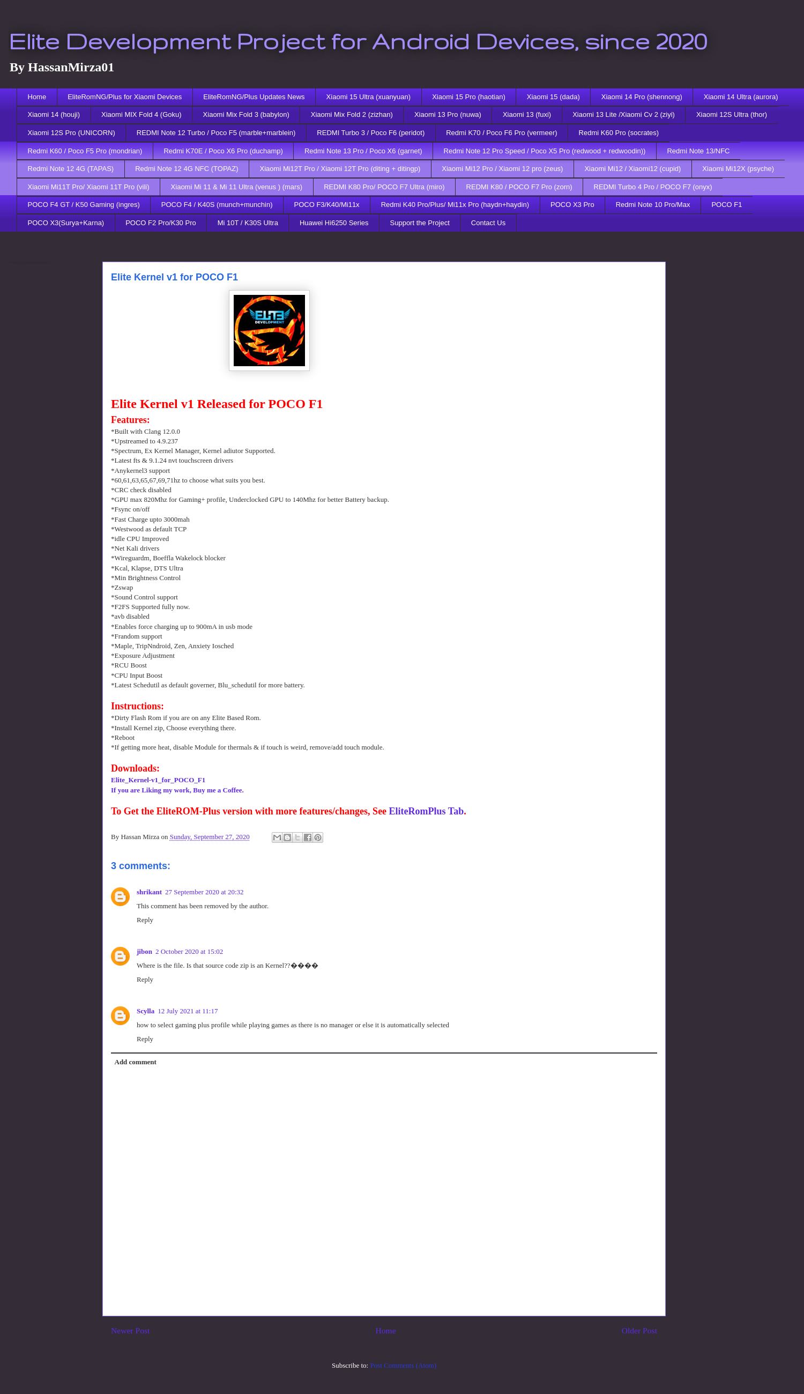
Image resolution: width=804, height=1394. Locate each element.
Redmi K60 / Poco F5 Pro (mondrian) (85, 151)
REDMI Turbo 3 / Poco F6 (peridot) (371, 133)
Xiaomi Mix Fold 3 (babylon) (246, 114)
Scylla (145, 1011)
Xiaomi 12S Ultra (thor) (731, 114)
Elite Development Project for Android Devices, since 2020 (358, 41)
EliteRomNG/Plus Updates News (253, 97)
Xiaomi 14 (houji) (54, 114)
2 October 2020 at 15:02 (189, 951)
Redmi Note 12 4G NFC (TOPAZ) (186, 169)
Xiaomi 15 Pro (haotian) (468, 97)
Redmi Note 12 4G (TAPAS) (71, 169)
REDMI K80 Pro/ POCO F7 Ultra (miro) (384, 187)
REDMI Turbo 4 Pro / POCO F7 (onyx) (653, 187)
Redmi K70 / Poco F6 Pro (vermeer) (501, 133)
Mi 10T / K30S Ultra (248, 223)
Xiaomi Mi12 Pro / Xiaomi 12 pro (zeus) (502, 169)
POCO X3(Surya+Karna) (66, 223)
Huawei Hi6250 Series (334, 223)
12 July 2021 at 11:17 (188, 1011)
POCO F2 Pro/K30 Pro (160, 223)
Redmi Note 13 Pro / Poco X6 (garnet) (363, 151)
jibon (144, 951)
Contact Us (488, 223)
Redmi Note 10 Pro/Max (653, 205)
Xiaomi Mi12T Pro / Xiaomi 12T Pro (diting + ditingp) (340, 169)
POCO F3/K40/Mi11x (327, 205)
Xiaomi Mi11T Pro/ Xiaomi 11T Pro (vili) (89, 187)
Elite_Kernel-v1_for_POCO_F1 (158, 780)
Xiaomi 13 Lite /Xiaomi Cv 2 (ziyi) (623, 114)
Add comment (136, 1062)
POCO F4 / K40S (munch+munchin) (217, 205)
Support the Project (420, 223)
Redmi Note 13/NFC (698, 151)
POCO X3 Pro (572, 205)
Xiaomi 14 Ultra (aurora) (741, 97)
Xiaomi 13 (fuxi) (527, 114)
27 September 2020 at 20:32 (204, 892)
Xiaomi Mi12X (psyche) (738, 169)
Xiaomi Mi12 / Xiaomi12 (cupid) (632, 169)
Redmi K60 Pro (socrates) (619, 133)
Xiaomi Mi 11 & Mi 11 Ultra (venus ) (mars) (237, 187)
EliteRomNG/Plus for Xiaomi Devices (125, 97)
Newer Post (130, 1330)
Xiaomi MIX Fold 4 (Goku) (141, 114)
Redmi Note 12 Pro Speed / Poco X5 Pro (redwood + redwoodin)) (545, 151)
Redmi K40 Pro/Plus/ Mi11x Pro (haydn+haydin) (455, 205)
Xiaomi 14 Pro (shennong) (641, 97)
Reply (145, 920)
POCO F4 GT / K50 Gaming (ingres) (84, 205)
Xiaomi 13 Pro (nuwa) (447, 114)
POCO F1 (726, 205)
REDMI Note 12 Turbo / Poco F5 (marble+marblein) (216, 133)
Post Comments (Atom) (403, 1365)
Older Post (639, 1330)
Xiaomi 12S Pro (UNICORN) (71, 133)
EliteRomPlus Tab (426, 811)
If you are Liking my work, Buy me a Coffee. (177, 790)
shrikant (149, 892)
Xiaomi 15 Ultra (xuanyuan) (368, 97)
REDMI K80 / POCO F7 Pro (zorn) (519, 187)
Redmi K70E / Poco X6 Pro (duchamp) (223, 151)
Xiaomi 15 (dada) (553, 97)
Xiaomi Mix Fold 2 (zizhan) (352, 114)
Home (37, 97)
